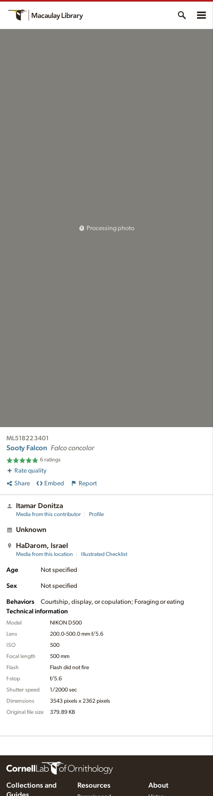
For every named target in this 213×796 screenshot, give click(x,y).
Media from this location (44, 554)
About (158, 785)
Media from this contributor (48, 514)
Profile (96, 514)
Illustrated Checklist (104, 554)
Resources (93, 785)
